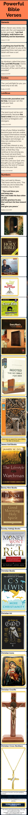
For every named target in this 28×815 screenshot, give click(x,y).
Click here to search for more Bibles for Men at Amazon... (13, 440)
